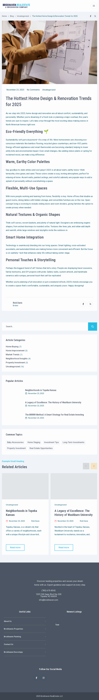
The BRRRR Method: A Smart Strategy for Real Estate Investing (54, 414)
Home (4, 16)
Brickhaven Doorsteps (13, 652)
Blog (12, 16)
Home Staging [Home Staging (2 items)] (33, 442)
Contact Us (8, 644)
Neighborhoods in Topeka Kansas (40, 390)
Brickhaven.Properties (13, 629)
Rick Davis (17, 303)
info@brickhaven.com (48, 600)
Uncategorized (23, 16)
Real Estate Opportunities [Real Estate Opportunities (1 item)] (41, 448)
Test (57, 625)
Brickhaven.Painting (12, 637)
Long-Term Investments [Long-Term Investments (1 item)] (73, 442)
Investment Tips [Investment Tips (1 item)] (51, 442)
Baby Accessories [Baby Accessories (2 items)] (15, 442)
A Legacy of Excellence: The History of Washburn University (53, 402)
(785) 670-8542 (49, 590)
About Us (8, 621)
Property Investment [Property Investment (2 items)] (16, 448)
